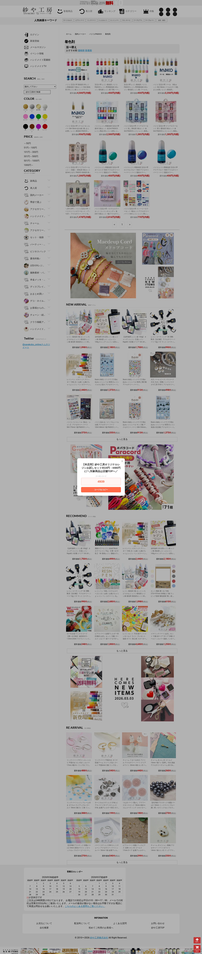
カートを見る (197, 949)
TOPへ (197, 940)
